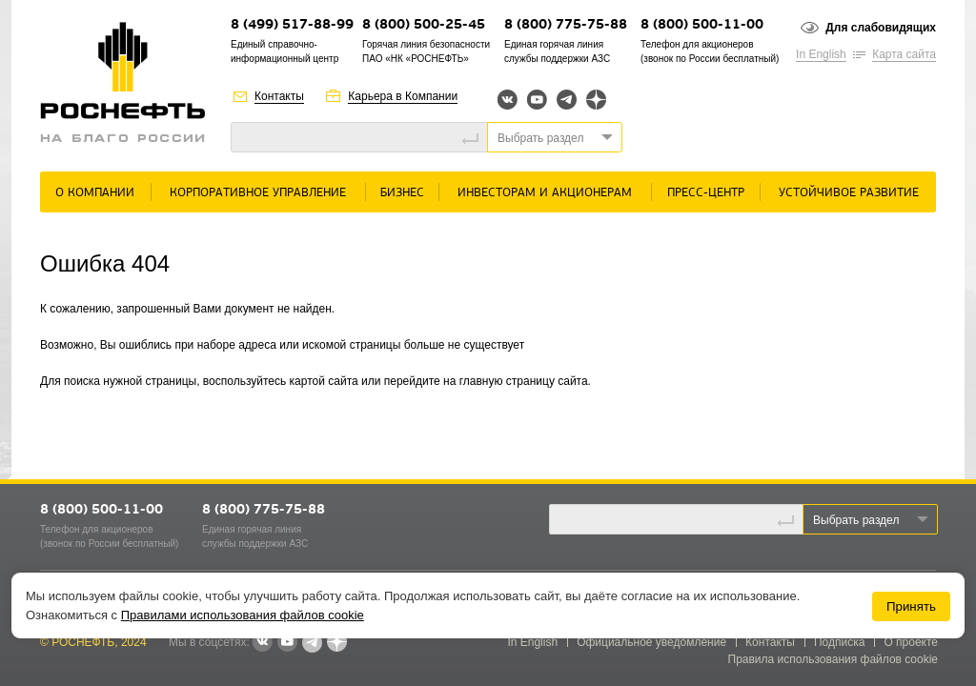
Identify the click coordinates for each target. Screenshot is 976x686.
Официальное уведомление (651, 642)
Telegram (567, 100)
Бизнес (402, 193)
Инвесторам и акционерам (545, 193)
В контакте (262, 643)
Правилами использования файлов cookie (242, 615)
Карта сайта (904, 54)
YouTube (537, 100)
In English (821, 54)
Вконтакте (508, 100)
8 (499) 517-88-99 (292, 25)
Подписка (839, 642)
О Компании (94, 193)
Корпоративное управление (258, 193)
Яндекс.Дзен (596, 100)
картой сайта (324, 381)
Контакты (279, 96)
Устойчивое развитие (849, 193)
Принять (911, 606)
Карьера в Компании (403, 96)
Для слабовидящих (880, 27)
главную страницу (507, 381)
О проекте (911, 642)
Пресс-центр (705, 193)
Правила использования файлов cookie (833, 659)
